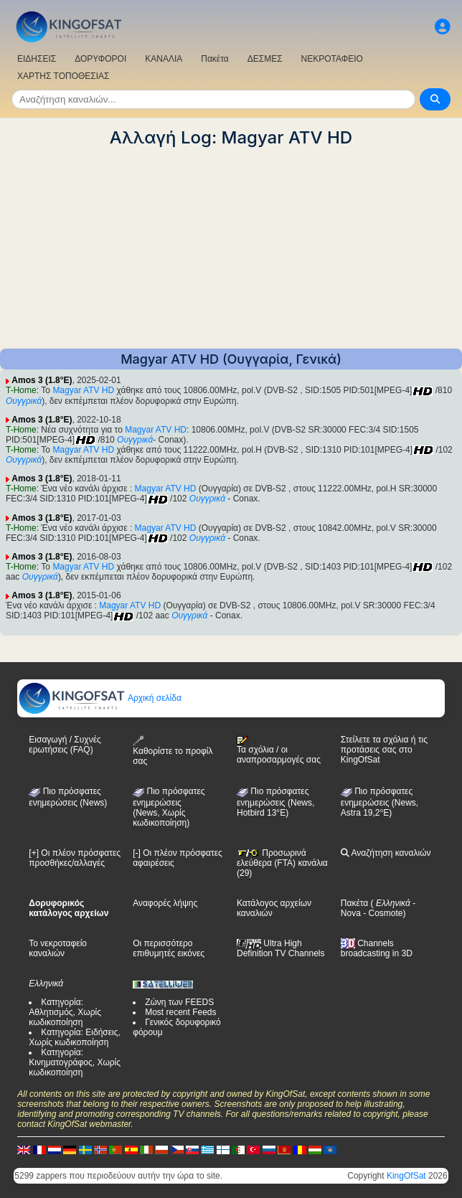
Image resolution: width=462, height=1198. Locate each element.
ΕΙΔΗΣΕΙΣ (36, 59)
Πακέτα (214, 59)
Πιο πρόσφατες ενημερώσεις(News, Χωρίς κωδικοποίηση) (168, 807)
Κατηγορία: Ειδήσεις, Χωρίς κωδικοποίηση (75, 1037)
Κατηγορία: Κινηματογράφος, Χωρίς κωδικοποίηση (75, 1062)
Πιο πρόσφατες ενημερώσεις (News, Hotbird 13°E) (275, 802)
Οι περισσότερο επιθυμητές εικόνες (168, 948)
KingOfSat (406, 1176)
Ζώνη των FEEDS (179, 1002)
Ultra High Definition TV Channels (281, 948)
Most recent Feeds (180, 1012)
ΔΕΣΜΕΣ (265, 59)
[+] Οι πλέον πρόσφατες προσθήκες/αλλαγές (75, 858)
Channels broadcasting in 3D (376, 948)
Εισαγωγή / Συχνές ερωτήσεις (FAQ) (64, 745)
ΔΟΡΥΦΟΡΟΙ (100, 59)
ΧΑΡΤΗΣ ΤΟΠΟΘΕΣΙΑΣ (63, 76)
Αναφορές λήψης (165, 903)
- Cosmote (382, 913)
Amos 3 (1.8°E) (41, 380)
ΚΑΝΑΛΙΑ (163, 59)
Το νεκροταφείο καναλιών (58, 948)
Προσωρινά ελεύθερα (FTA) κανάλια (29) (282, 863)
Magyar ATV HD (83, 390)
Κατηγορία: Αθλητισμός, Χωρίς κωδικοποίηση (65, 1012)
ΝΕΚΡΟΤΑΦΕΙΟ (332, 59)
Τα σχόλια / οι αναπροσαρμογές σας (279, 750)
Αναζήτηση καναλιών (386, 853)
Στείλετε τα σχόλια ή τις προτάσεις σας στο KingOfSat (384, 750)
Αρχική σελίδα (100, 698)
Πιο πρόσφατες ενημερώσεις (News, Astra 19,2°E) (379, 802)
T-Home (21, 390)
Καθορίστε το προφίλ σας (172, 750)
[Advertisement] (231, 248)
